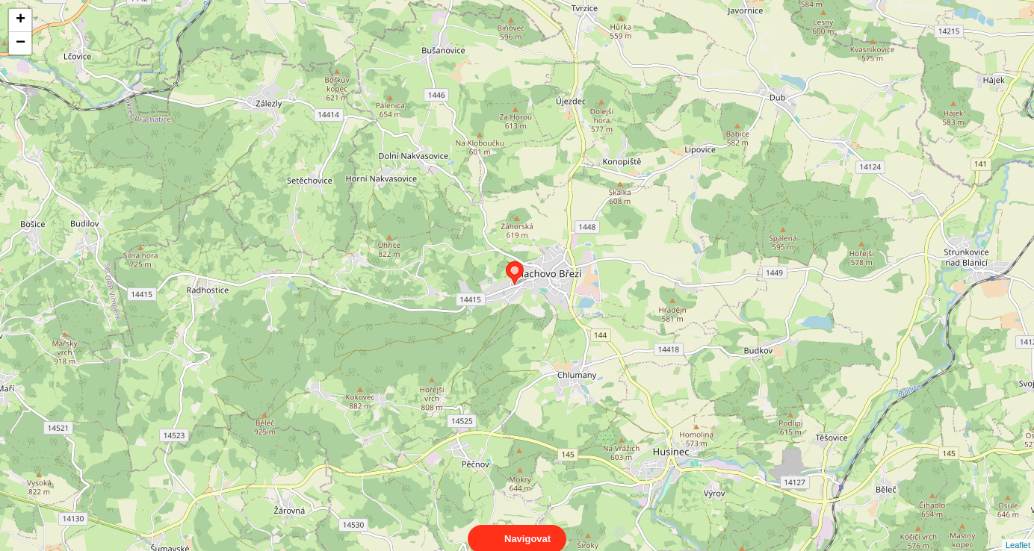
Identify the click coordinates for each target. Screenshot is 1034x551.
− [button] (20, 43)
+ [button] (20, 20)
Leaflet (1018, 531)
